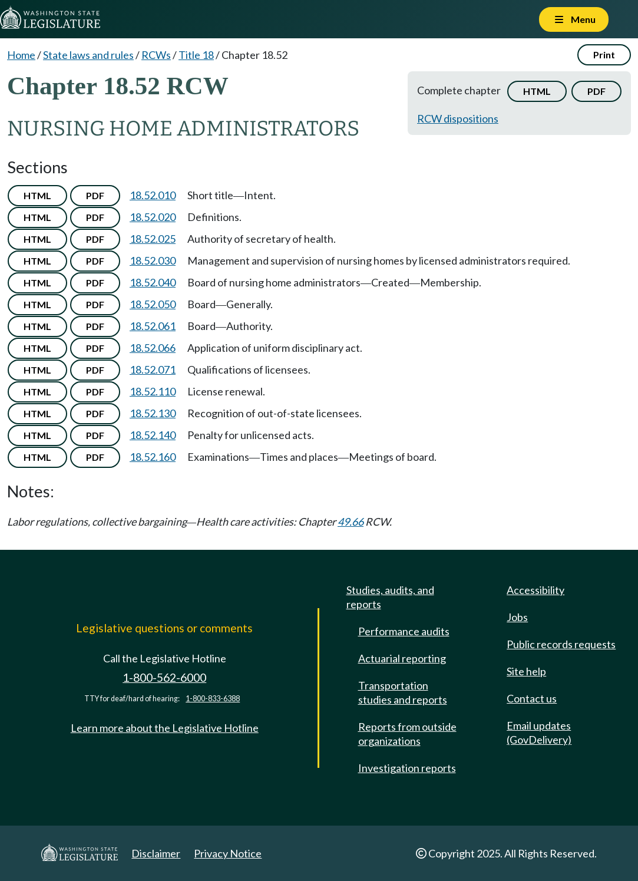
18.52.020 (153, 216)
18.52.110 (153, 391)
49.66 (350, 521)
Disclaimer (155, 853)
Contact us (532, 698)
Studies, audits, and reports (390, 597)
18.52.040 (153, 282)
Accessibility (535, 589)
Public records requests (561, 644)
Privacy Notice (228, 853)
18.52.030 (153, 260)
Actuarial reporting (402, 658)
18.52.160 (153, 456)
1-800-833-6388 (213, 698)
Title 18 (196, 54)
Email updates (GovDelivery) (539, 732)
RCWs (156, 54)
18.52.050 (153, 304)
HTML (537, 91)
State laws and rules (88, 54)
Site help (526, 671)
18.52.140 (153, 434)
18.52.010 (153, 195)
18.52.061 (153, 325)
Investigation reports (407, 767)
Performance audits (403, 631)
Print (604, 54)
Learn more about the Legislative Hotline (165, 727)
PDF (596, 91)
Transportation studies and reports (402, 692)
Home (21, 54)
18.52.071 (153, 369)
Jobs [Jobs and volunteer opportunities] (517, 617)
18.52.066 (153, 347)
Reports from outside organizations (407, 733)
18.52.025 (153, 238)
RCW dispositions (457, 118)
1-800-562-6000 (164, 677)
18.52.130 (153, 413)
